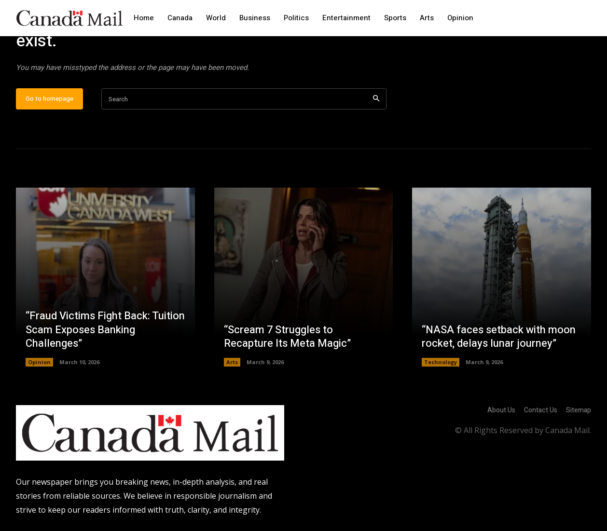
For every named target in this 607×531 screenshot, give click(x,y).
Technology (440, 364)
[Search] (376, 101)
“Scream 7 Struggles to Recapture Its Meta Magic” (287, 339)
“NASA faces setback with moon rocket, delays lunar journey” (499, 339)
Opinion (39, 364)
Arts (232, 364)
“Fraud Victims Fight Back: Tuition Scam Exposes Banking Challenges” (105, 332)
